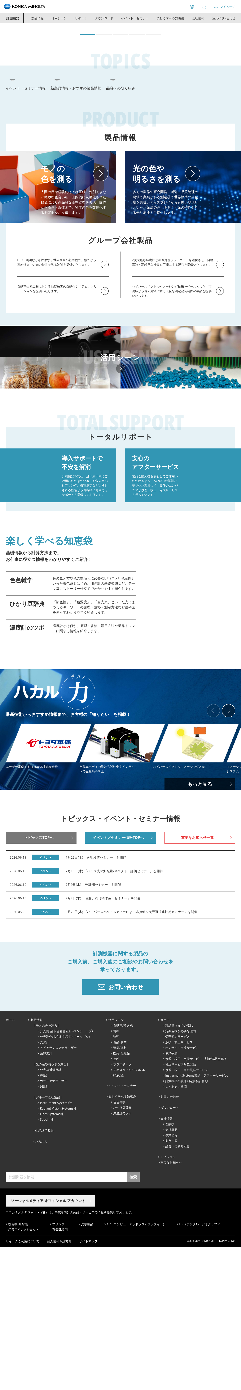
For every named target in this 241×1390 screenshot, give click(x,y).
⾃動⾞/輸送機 (123, 1168)
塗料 (116, 1202)
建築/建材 (120, 1191)
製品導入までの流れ (179, 1168)
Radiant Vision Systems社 (58, 1251)
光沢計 (44, 1185)
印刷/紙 (118, 1218)
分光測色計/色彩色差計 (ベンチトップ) (66, 1174)
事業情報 (171, 1278)
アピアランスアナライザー (58, 1191)
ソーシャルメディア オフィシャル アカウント (48, 1343)
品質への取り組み (177, 1289)
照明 (116, 1180)
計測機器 (12, 18)
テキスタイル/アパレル (129, 1213)
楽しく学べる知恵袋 (170, 18)
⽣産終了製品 (44, 1273)
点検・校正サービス (179, 1185)
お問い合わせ (169, 1240)
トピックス (168, 1300)
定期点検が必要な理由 (180, 1174)
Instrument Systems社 (56, 1246)
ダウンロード (104, 18)
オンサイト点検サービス (182, 1191)
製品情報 (37, 18)
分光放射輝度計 (50, 1213)
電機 (116, 1174)
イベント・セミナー (135, 18)
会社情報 (198, 18)
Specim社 (47, 1263)
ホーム (10, 1163)
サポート (81, 18)
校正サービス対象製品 (180, 1207)
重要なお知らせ (171, 1305)
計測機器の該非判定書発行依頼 (186, 1224)
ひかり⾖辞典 (122, 1251)
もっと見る (200, 927)
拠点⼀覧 (171, 1284)
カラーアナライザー (54, 1224)
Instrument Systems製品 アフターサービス (196, 1218)
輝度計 (44, 1218)
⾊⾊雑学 (119, 1245)
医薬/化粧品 (121, 1196)
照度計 (44, 1229)
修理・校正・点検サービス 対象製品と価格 (195, 1202)
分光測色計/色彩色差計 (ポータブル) (65, 1180)
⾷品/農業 (120, 1185)
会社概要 (171, 1273)
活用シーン (59, 18)
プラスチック (122, 1207)
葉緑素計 (46, 1196)
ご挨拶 (169, 1267)
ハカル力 (41, 1284)
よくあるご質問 (176, 1230)
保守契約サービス (177, 1180)
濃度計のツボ (122, 1256)
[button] (87, 102)
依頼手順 (171, 1196)
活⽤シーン (116, 1163)
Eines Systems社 (52, 1257)
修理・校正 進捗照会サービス (186, 1213)
